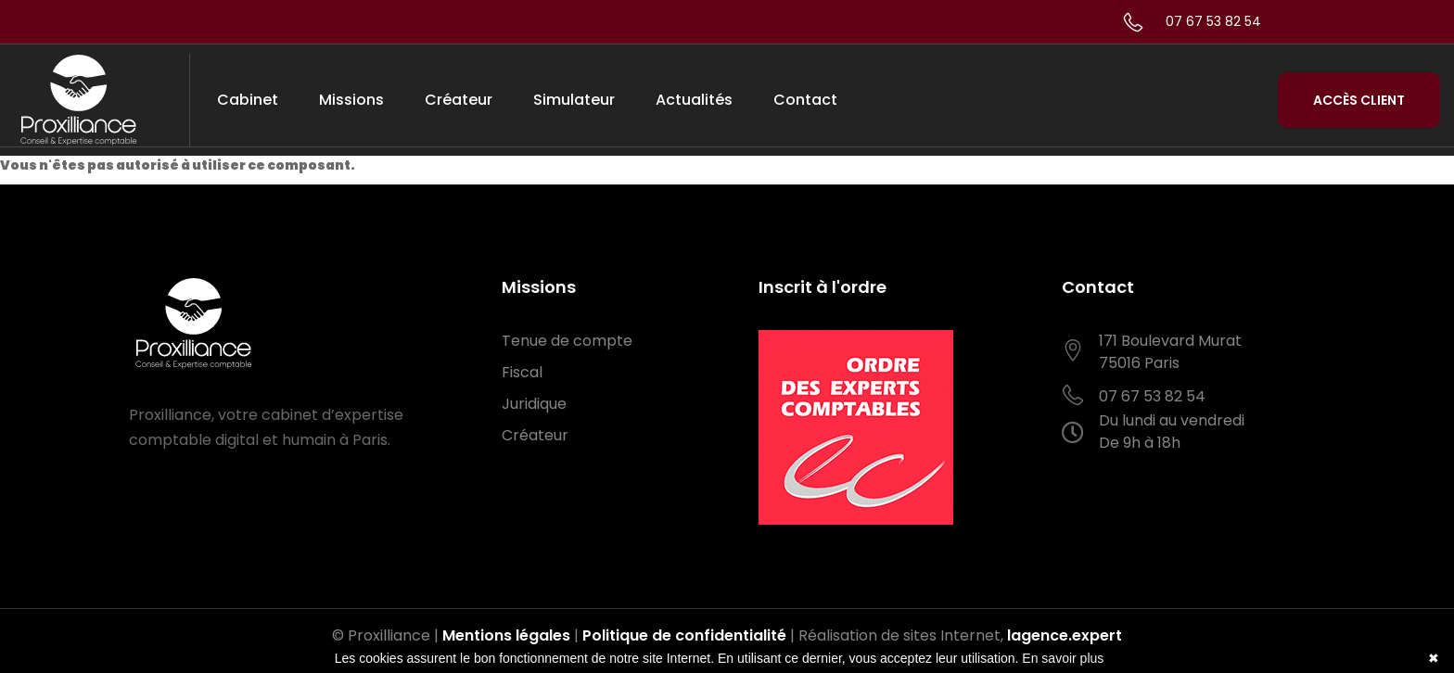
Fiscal (522, 372)
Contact (805, 99)
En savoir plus (1062, 658)
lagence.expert (1064, 635)
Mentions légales (506, 635)
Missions (351, 99)
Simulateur (574, 99)
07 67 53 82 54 (1213, 21)
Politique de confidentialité (684, 635)
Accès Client (1359, 100)
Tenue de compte (567, 340)
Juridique (534, 403)
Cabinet (247, 99)
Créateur (458, 99)
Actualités (694, 99)
